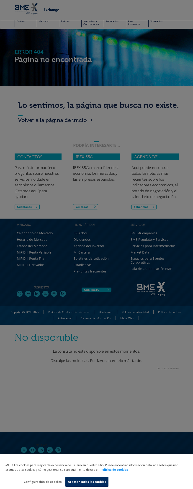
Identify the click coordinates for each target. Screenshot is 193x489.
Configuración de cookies (43, 482)
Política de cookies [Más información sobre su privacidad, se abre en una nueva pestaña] (114, 470)
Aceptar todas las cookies (87, 482)
